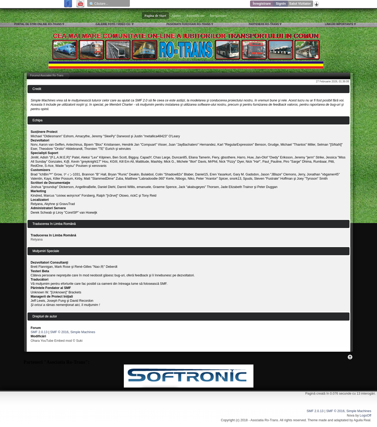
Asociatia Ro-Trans (264, 420)
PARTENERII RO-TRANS (264, 24)
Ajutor (176, 16)
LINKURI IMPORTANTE (339, 24)
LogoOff (365, 415)
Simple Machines (82, 332)
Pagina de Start (155, 16)
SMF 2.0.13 (39, 332)
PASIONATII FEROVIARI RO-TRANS (189, 24)
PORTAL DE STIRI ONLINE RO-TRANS (38, 24)
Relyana (37, 239)
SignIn (281, 3)
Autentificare (195, 16)
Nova (350, 415)
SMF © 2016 (59, 332)
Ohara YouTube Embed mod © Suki (56, 341)
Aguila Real (362, 420)
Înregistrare (262, 3)
